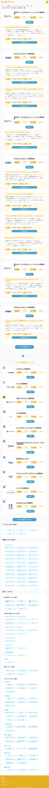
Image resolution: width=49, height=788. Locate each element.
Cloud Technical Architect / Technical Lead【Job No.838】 (21, 279)
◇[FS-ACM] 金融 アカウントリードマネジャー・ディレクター (24, 216)
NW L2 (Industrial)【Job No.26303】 (17, 27)
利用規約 (3, 779)
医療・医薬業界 (35, 604)
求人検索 (8, 6)
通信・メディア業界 (35, 601)
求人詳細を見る (24, 42)
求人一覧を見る (24, 347)
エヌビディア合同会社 (23, 369)
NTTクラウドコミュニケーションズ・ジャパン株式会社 (30, 443)
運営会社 (3, 776)
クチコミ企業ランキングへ (24, 519)
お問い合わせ (4, 783)
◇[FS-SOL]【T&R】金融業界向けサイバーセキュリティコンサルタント (24, 321)
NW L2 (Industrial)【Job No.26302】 (17, 132)
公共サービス (10, 604)
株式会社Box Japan (23, 459)
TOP (2, 6)
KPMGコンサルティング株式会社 (25, 54)
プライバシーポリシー (6, 781)
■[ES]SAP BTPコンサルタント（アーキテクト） (20, 237)
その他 (22, 608)
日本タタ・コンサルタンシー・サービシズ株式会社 (29, 13)
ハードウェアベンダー (9, 637)
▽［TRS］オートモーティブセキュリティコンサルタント (22, 172)
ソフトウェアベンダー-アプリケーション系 (14, 615)
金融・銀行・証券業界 (10, 601)
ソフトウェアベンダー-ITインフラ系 (13, 626)
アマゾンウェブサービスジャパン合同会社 (30, 473)
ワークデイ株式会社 (22, 488)
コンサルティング (8, 644)
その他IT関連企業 (8, 651)
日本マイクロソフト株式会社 (25, 398)
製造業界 (23, 600)
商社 (10, 608)
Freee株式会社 (21, 413)
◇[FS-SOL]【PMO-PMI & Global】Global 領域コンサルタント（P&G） (24, 89)
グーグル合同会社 (22, 384)
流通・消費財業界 (23, 604)
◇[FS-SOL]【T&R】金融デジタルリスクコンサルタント (22, 67)
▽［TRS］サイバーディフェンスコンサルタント (19, 194)
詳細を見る (29, 22)
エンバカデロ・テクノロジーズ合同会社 (29, 428)
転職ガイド (3, 777)
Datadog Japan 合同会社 (25, 503)
